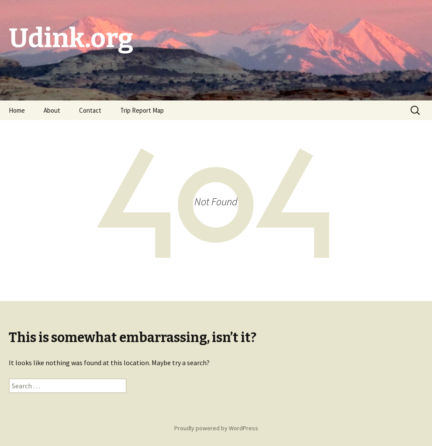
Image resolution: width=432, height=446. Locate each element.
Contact (90, 110)
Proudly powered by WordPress (216, 428)
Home (17, 110)
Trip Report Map (142, 110)
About (52, 110)
